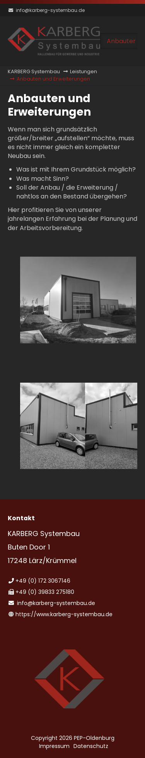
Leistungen (83, 71)
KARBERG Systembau (34, 71)
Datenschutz (90, 746)
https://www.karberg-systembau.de (64, 614)
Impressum (54, 746)
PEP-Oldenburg (94, 738)
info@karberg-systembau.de (50, 10)
